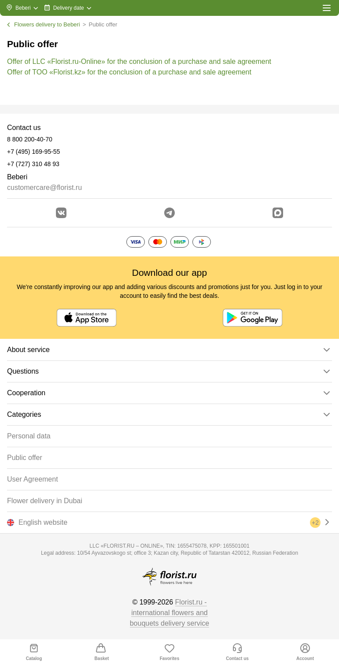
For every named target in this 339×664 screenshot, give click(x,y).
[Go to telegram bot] (169, 213)
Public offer (24, 457)
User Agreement (32, 479)
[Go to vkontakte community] (61, 213)
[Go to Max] (278, 213)
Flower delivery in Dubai (44, 500)
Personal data (29, 436)
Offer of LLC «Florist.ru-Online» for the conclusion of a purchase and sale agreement (139, 61)
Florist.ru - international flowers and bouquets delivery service (170, 612)
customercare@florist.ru (44, 187)
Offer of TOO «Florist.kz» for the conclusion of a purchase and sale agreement (129, 72)
